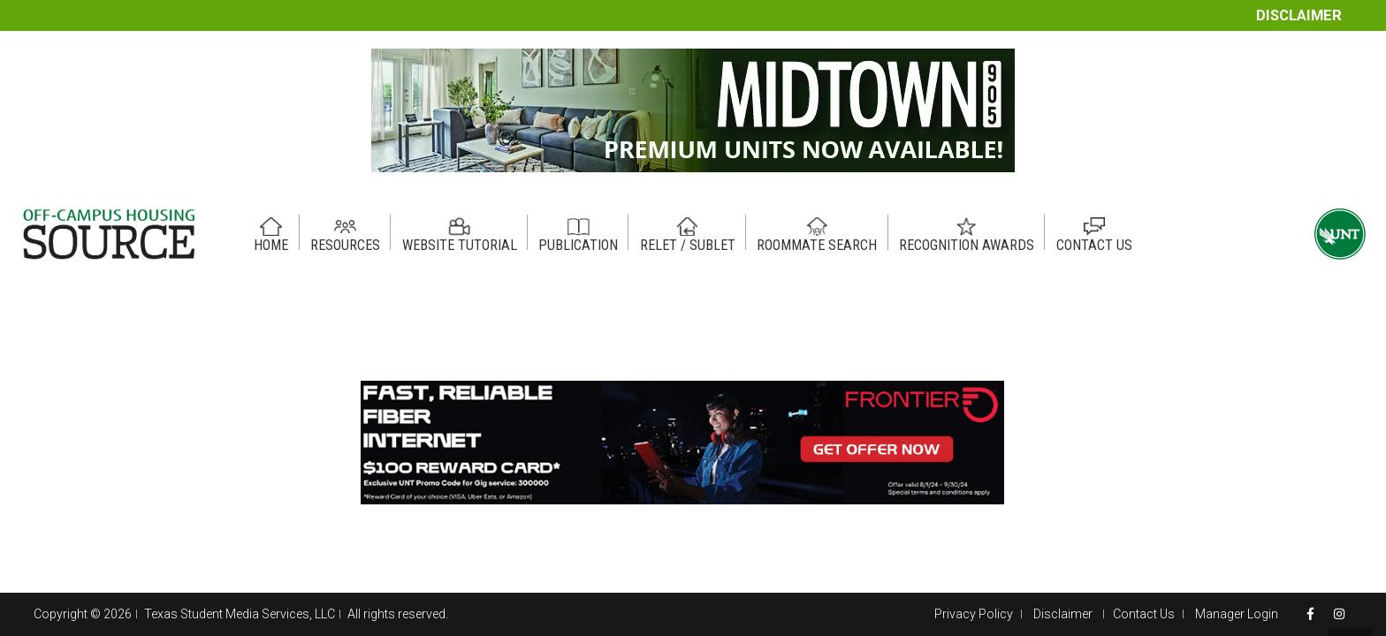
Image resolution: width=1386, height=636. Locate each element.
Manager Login (1236, 614)
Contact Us (1144, 614)
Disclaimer (1299, 15)
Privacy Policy (973, 614)
